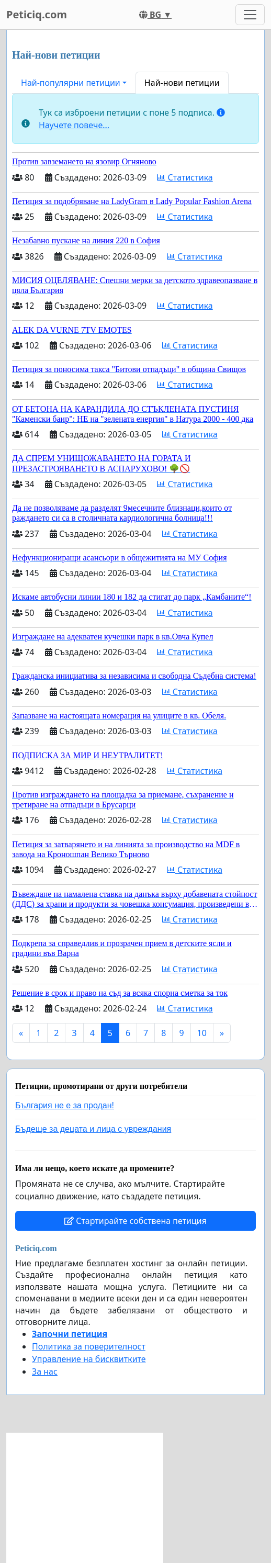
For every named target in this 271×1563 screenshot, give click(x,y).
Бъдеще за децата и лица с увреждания (93, 1129)
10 (202, 1033)
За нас (45, 1371)
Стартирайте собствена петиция (135, 1221)
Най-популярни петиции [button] (70, 82)
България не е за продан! (64, 1105)
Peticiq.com (36, 14)
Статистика (184, 177)
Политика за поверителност (88, 1346)
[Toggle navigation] (250, 14)
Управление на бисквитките (89, 1359)
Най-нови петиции (182, 82)
